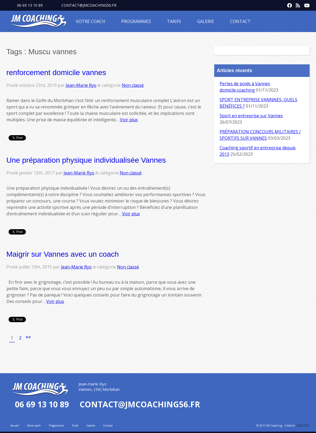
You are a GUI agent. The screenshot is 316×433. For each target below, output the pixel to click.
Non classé (133, 85)
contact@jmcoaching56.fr (88, 5)
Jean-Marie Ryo (81, 85)
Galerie (205, 21)
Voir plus (129, 120)
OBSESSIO (303, 425)
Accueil (14, 425)
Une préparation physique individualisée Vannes (86, 160)
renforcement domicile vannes (56, 72)
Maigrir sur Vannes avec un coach (62, 254)
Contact (240, 21)
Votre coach (90, 21)
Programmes (136, 21)
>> (28, 337)
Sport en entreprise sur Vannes (251, 116)
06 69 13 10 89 (30, 5)
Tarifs (174, 21)
